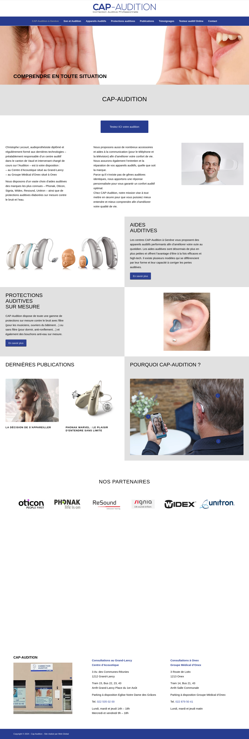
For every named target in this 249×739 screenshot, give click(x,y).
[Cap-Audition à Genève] (124, 8)
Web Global (63, 734)
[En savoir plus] (140, 276)
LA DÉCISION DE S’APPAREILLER (28, 427)
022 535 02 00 (106, 701)
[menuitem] (45, 21)
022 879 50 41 (184, 701)
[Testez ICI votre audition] (125, 127)
